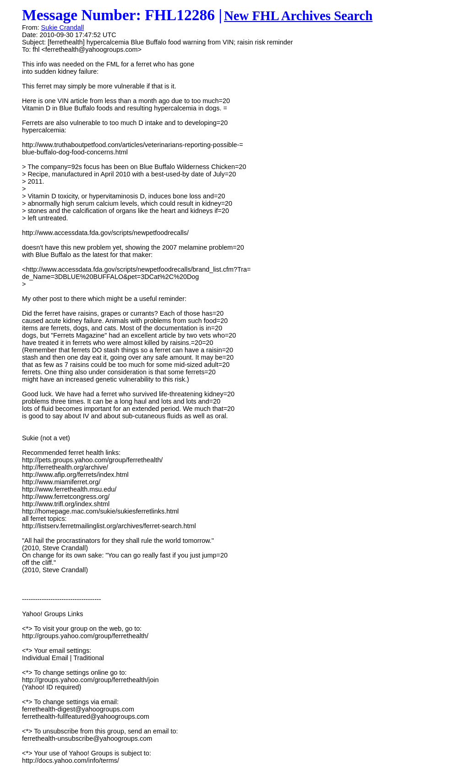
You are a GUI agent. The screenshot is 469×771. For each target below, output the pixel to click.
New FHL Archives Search (298, 15)
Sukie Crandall (62, 27)
